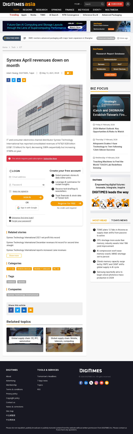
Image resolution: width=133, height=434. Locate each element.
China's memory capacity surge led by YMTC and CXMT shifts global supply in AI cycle (111, 264)
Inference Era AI (90, 15)
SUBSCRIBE (115, 4)
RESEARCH (41, 9)
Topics (40, 385)
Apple (24, 15)
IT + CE (11, 268)
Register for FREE (69, 203)
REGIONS (27, 9)
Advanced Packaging (112, 15)
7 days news (42, 380)
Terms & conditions (14, 389)
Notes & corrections (14, 406)
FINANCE (69, 9)
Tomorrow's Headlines (105, 38)
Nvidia (33, 15)
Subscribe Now (50, 158)
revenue (11, 281)
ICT (20, 47)
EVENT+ (97, 9)
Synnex (21, 281)
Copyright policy (12, 398)
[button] (27, 207)
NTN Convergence (70, 15)
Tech (13, 47)
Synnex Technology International (23, 294)
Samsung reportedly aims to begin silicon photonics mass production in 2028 (110, 275)
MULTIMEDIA (111, 9)
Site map (10, 411)
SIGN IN (32, 197)
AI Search (53, 15)
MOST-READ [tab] (100, 220)
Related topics (18, 322)
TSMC (42, 15)
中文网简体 (10, 420)
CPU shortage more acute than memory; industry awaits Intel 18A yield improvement (112, 243)
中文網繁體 (10, 415)
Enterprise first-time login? (23, 217)
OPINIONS (56, 9)
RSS (39, 389)
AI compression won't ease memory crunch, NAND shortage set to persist (111, 254)
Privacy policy (11, 393)
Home (5, 47)
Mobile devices (24, 268)
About (8, 376)
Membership (11, 385)
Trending (14, 15)
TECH (16, 9)
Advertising (10, 380)
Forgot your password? (21, 221)
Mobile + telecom (42, 268)
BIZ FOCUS (83, 9)
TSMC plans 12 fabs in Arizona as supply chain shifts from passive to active (112, 233)
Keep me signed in (20, 191)
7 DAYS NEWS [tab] (119, 220)
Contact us (10, 402)
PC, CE (56, 268)
